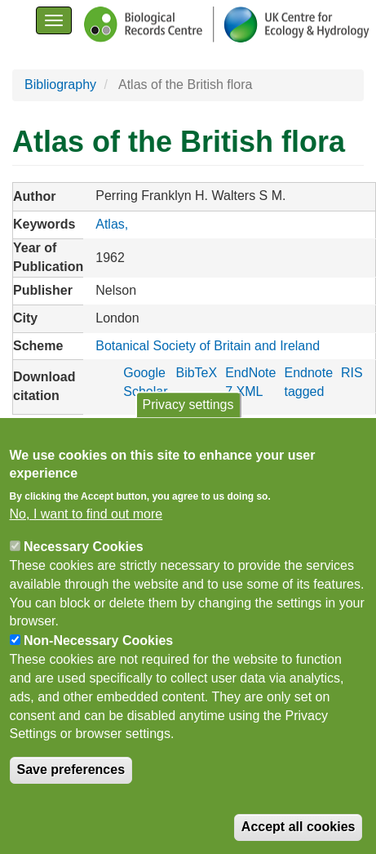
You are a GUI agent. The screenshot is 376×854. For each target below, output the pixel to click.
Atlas (110, 224)
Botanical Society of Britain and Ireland (207, 346)
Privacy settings (187, 408)
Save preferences (71, 773)
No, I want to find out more (86, 517)
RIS (352, 373)
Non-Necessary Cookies (98, 644)
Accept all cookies (298, 830)
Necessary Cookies (84, 550)
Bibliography (60, 84)
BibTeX (196, 373)
